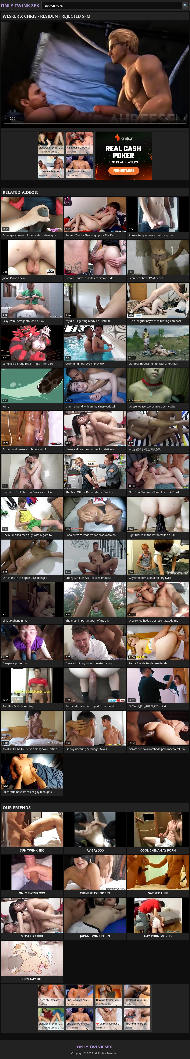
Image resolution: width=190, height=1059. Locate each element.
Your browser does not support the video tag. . (95, 75)
